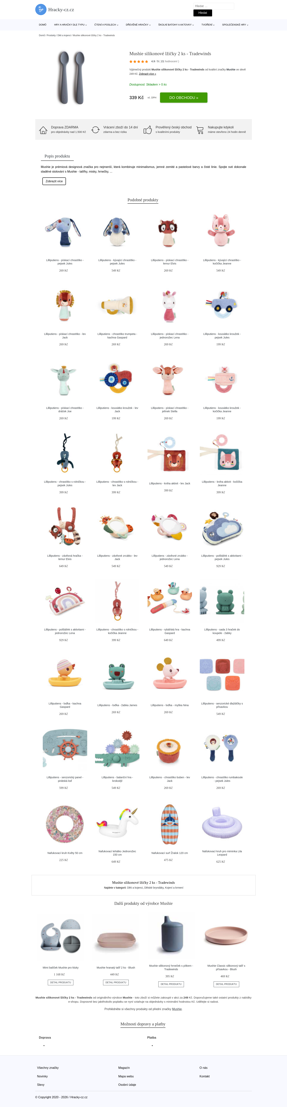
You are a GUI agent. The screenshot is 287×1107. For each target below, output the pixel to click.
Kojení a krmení (174, 887)
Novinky (42, 1076)
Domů (42, 24)
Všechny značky (48, 1067)
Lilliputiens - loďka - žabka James (117, 705)
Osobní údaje (127, 1084)
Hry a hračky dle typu (69, 24)
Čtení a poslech (105, 24)
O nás (204, 1067)
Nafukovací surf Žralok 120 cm (169, 852)
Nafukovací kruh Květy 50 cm (64, 852)
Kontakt (205, 1076)
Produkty (51, 35)
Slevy (40, 1084)
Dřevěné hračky (137, 24)
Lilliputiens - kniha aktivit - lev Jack (169, 483)
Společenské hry (234, 24)
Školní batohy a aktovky (175, 24)
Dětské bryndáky (154, 887)
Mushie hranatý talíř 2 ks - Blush (116, 967)
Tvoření (206, 24)
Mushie (231, 69)
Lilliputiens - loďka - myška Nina (170, 705)
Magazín (124, 1067)
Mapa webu (126, 1076)
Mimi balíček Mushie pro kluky (61, 967)
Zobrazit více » (147, 73)
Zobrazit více (54, 181)
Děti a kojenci (64, 35)
